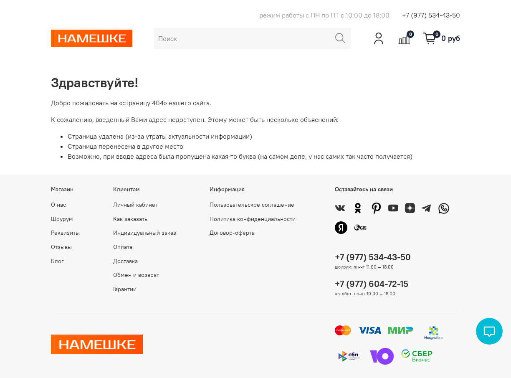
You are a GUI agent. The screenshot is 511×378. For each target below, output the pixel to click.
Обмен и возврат (136, 275)
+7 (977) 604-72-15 (371, 283)
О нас (58, 204)
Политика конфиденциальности (253, 219)
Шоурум (62, 219)
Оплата (122, 247)
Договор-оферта (232, 232)
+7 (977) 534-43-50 (431, 15)
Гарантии (125, 289)
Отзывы (61, 247)
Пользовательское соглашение (252, 204)
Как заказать (130, 219)
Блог (57, 261)
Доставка (125, 261)
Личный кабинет (135, 204)
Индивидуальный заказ (144, 232)
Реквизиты (65, 232)
